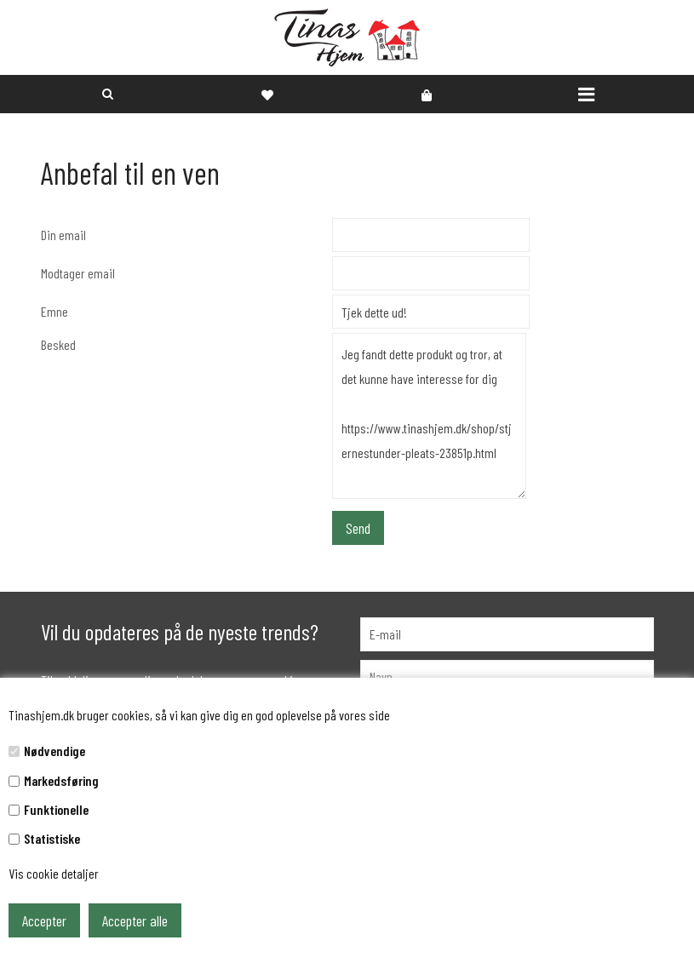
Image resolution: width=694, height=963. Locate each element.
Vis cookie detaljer (54, 873)
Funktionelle (56, 809)
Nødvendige (54, 750)
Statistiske (52, 838)
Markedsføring (61, 780)
